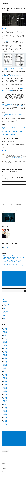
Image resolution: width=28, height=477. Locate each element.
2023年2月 (5, 365)
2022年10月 (5, 371)
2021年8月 (5, 390)
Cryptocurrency (6, 304)
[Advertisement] (14, 278)
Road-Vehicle (5, 311)
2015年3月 (5, 424)
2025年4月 (5, 329)
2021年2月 (5, 398)
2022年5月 (5, 378)
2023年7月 (5, 358)
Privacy (4, 308)
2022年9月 (5, 372)
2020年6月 (5, 410)
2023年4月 (5, 362)
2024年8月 (5, 341)
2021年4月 (5, 395)
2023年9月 (5, 355)
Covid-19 (4, 302)
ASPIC (18, 161)
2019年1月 (5, 423)
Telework (4, 314)
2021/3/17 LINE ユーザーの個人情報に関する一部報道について (13, 75)
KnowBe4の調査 (5, 41)
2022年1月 (5, 384)
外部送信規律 (5, 247)
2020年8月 (5, 407)
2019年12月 (5, 417)
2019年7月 (5, 421)
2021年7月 (5, 391)
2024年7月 (5, 342)
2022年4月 (5, 380)
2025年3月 (5, 331)
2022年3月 (5, 381)
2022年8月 (5, 374)
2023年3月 (5, 364)
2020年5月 (5, 411)
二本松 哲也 (5, 4)
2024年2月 (5, 348)
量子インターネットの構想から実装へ (10, 255)
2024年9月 (5, 339)
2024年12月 (5, 335)
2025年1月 (5, 334)
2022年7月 (5, 375)
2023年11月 (5, 352)
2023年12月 (5, 351)
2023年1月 (5, 367)
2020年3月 (5, 414)
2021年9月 (5, 388)
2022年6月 (5, 377)
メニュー (23, 3)
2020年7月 (5, 408)
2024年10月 (5, 338)
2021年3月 (5, 397)
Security (14, 161)
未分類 (4, 318)
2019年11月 (5, 418)
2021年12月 (5, 385)
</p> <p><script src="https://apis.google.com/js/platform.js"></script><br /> (14, 194)
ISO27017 (23, 161)
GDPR (20, 161)
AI (3, 299)
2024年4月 (5, 347)
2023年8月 (5, 357)
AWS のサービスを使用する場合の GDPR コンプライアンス (13, 131)
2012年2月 (5, 426)
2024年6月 (5, 344)
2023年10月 (5, 354)
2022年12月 (5, 368)
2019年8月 (5, 420)
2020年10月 (5, 404)
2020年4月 (5, 413)
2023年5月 (5, 361)
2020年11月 (5, 403)
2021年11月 (5, 387)
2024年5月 (5, 345)
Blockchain (5, 301)
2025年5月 (5, 328)
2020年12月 (5, 401)
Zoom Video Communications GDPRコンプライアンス (12, 134)
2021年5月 (5, 394)
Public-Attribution (6, 309)
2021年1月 (5, 400)
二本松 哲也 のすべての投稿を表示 (16, 157)
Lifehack (4, 305)
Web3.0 (4, 315)
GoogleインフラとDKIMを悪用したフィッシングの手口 (13, 265)
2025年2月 (5, 332)
